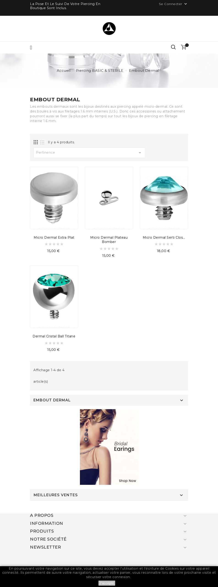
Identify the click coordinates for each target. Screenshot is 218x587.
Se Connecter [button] (173, 4)
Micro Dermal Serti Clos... (164, 237)
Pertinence (89, 152)
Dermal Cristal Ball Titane (54, 336)
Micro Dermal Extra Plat (54, 237)
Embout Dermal (52, 400)
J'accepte (107, 583)
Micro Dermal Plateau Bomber (109, 239)
